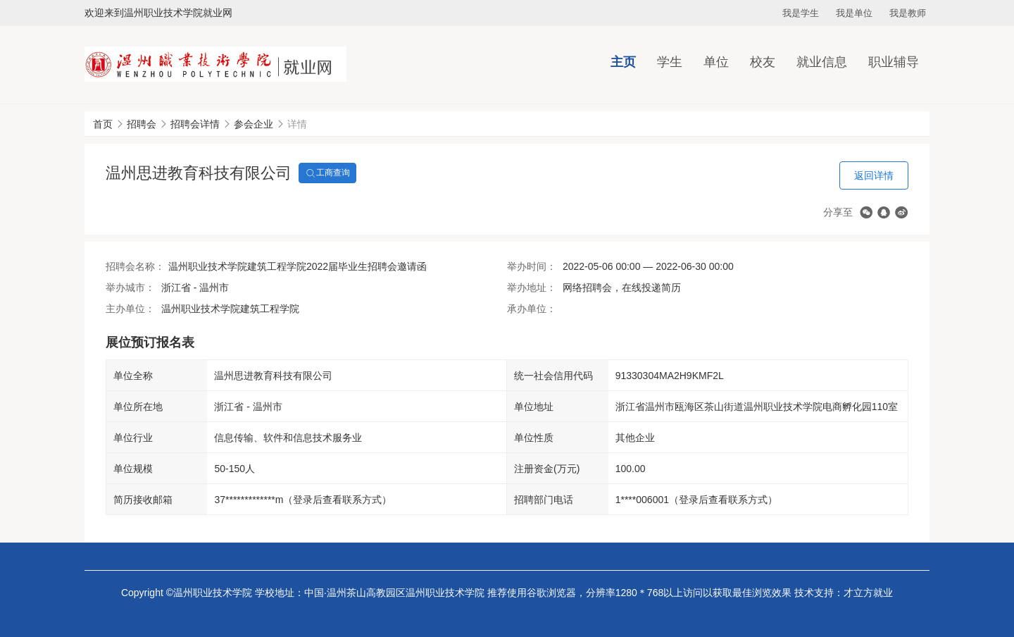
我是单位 (854, 13)
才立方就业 (868, 592)
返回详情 (874, 175)
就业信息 (821, 62)
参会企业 (253, 124)
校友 (762, 62)
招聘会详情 (195, 124)
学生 (669, 62)
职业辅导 (893, 62)
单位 (716, 62)
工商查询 (327, 173)
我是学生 (800, 13)
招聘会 (141, 124)
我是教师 (907, 13)
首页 (103, 124)
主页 (623, 62)
